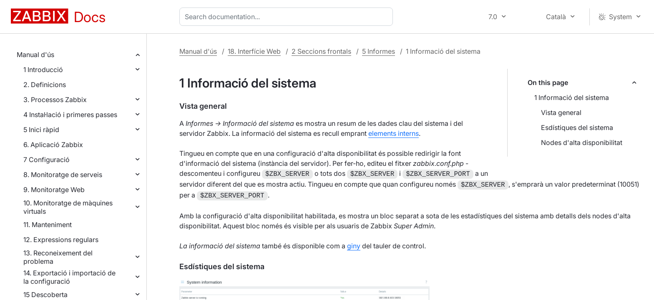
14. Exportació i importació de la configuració (69, 277)
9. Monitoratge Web (54, 189)
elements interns (393, 133)
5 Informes (378, 51)
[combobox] (287, 17)
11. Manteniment (47, 224)
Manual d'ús (35, 54)
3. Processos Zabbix (55, 99)
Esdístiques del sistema (577, 127)
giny (353, 243)
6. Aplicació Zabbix (53, 144)
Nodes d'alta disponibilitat (581, 142)
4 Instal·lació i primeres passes (70, 114)
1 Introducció (43, 69)
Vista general (561, 112)
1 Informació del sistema (571, 97)
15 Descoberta (45, 294)
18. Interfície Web (254, 51)
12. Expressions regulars (60, 239)
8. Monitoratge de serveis (62, 174)
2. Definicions (44, 84)
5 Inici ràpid (41, 129)
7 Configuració (46, 159)
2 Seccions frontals (321, 51)
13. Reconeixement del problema (58, 257)
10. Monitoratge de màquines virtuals (68, 207)
